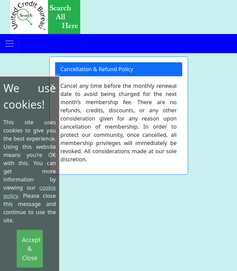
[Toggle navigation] (9, 43)
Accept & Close (31, 249)
